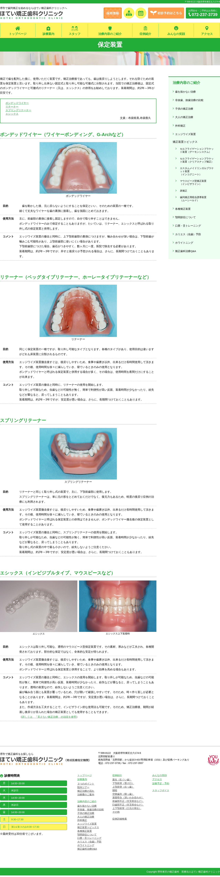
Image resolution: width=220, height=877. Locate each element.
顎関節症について (186, 195)
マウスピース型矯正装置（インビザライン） (191, 168)
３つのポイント (85, 785)
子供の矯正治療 (184, 105)
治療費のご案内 (85, 796)
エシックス (12, 115)
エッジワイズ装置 (186, 126)
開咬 (114, 792)
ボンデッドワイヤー (18, 103)
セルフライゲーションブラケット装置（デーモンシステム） (196, 141)
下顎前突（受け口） (123, 785)
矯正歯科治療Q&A (186, 224)
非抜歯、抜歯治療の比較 (190, 98)
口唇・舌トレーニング (188, 203)
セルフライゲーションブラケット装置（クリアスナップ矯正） (196, 149)
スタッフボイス (160, 792)
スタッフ (74, 34)
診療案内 (48, 34)
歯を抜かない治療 (186, 91)
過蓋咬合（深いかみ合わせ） (128, 799)
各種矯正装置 (183, 188)
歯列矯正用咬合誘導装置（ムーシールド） (191, 180)
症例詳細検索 (119, 820)
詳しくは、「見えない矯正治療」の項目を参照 (51, 718)
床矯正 (181, 174)
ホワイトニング (184, 217)
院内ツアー (83, 788)
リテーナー (12, 107)
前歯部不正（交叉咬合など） (128, 802)
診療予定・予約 (160, 785)
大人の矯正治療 (184, 112)
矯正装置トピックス (88, 829)
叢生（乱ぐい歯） (122, 781)
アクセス (207, 34)
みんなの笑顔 (176, 34)
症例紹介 (145, 34)
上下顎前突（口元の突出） (126, 809)
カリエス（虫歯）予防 (188, 210)
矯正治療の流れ (85, 792)
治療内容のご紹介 (110, 34)
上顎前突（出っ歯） (123, 788)
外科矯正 (180, 119)
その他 (116, 813)
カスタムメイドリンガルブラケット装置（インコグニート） (196, 158)
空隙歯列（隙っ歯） (123, 795)
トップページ (17, 34)
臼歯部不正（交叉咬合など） (128, 806)
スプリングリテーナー (19, 111)
